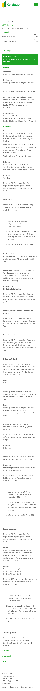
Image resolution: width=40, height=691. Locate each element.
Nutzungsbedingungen (26, 687)
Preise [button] (20, 661)
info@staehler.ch (7, 683)
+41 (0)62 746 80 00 (12, 681)
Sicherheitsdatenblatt (20, 40)
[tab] (20, 51)
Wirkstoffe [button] (20, 651)
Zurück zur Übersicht (7, 22)
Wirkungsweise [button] (20, 656)
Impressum (5, 687)
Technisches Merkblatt (20, 36)
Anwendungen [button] (20, 51)
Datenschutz (14, 687)
